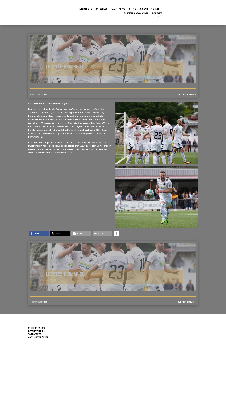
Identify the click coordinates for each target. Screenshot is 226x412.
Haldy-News (118, 9)
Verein (155, 9)
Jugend (143, 9)
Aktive (132, 9)
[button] (39, 233)
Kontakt (157, 14)
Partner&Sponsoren (136, 14)
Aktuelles (101, 9)
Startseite (85, 9)
